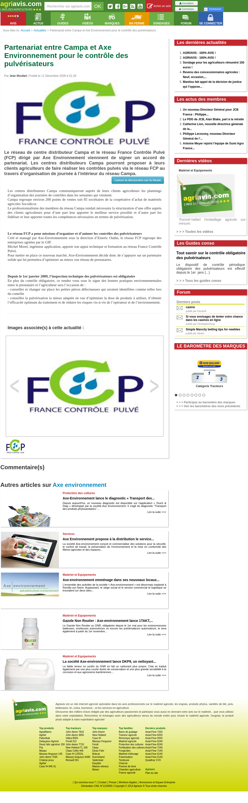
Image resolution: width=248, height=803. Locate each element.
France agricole (127, 772)
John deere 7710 (75, 744)
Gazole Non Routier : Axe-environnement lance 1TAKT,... (108, 621)
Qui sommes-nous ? (85, 782)
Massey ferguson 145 (51, 754)
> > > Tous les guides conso (198, 281)
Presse (112, 782)
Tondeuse (124, 760)
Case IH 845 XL (48, 766)
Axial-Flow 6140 (154, 754)
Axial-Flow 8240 (154, 744)
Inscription (186, 3)
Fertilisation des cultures (132, 747)
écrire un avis (159, 6)
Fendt (95, 744)
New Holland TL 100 (76, 747)
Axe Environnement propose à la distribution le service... (108, 539)
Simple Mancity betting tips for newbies (213, 329)
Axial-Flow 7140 (154, 750)
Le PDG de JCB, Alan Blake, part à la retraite (213, 119)
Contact (102, 782)
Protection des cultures (131, 744)
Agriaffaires (45, 732)
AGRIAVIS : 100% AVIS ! (199, 53)
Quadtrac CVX (153, 760)
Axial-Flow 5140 (154, 757)
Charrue (123, 763)
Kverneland (98, 757)
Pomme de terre (127, 766)
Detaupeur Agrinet (49, 741)
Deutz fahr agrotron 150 (52, 744)
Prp (41, 747)
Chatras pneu (46, 760)
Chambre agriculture (130, 769)
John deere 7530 (48, 757)
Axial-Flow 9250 (154, 738)
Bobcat (96, 754)
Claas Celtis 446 (74, 750)
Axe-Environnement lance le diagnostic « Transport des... (109, 498)
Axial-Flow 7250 (154, 732)
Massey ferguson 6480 (78, 757)
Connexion (186, 9)
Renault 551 (72, 760)
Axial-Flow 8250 (154, 735)
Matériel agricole (127, 741)
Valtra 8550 (72, 738)
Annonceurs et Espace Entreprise (157, 782)
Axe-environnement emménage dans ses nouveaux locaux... (111, 580)
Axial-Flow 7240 (154, 747)
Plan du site (151, 773)
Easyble (96, 763)
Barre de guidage (128, 732)
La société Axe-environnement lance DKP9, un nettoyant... (109, 661)
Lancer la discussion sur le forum (138, 180)
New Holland (99, 735)
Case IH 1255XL (74, 754)
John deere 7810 (75, 732)
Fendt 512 (71, 741)
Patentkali (44, 738)
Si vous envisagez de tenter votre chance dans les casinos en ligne (214, 318)
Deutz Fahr (98, 750)
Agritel (42, 735)
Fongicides (124, 750)
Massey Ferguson (101, 741)
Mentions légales (128, 782)
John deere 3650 (75, 735)
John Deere (98, 732)
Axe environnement (79, 485)
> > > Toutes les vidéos (194, 232)
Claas (95, 747)
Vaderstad (97, 760)
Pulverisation (126, 757)
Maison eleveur (100, 766)
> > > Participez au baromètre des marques (205, 402)
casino (190, 307)
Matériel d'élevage (128, 754)
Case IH (96, 738)
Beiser (95, 769)
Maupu (43, 750)
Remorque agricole (129, 738)
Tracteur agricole (128, 735)
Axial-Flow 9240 (154, 741)
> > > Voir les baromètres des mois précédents (208, 406)
